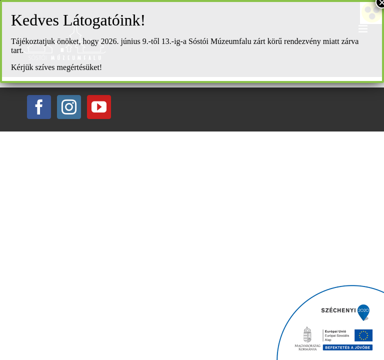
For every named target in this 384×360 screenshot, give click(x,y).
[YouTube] (99, 107)
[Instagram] (69, 107)
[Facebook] (39, 107)
